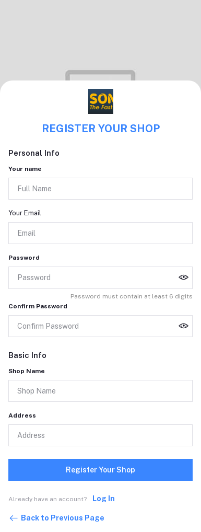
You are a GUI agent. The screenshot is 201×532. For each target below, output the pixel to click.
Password (24, 257)
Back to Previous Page (56, 518)
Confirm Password (37, 306)
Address (22, 415)
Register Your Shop (100, 470)
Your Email (24, 213)
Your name (25, 168)
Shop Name (26, 371)
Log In (103, 498)
